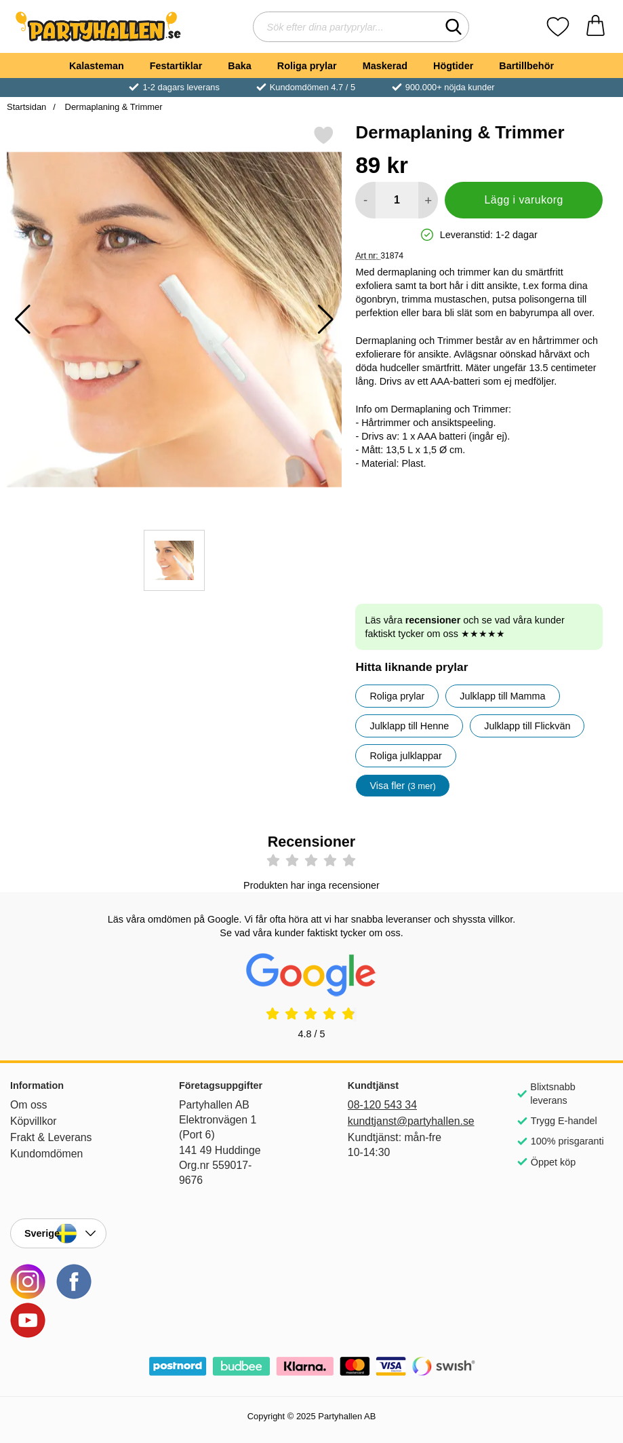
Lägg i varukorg (524, 200)
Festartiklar (176, 65)
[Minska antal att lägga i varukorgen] (365, 200)
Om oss (28, 1105)
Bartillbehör (526, 65)
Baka (239, 65)
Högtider (453, 65)
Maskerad (385, 65)
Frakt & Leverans (51, 1137)
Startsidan (26, 107)
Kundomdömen (46, 1153)
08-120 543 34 (382, 1105)
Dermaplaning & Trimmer (112, 107)
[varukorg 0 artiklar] (595, 26)
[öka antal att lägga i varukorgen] (428, 200)
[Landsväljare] (58, 1233)
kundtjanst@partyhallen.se (396, 1121)
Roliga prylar (307, 65)
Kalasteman (96, 65)
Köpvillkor (33, 1121)
